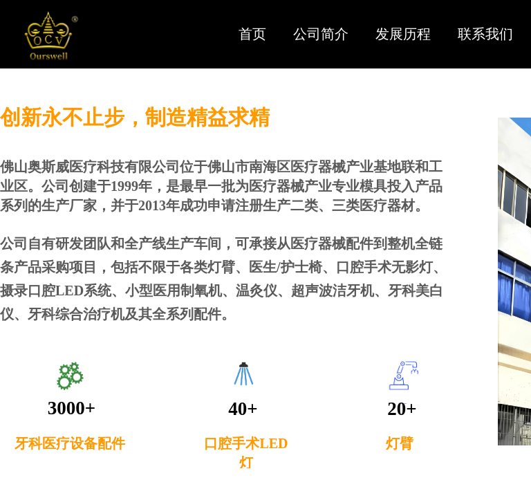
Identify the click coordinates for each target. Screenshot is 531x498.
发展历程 (403, 34)
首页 (252, 34)
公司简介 (320, 34)
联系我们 (485, 34)
